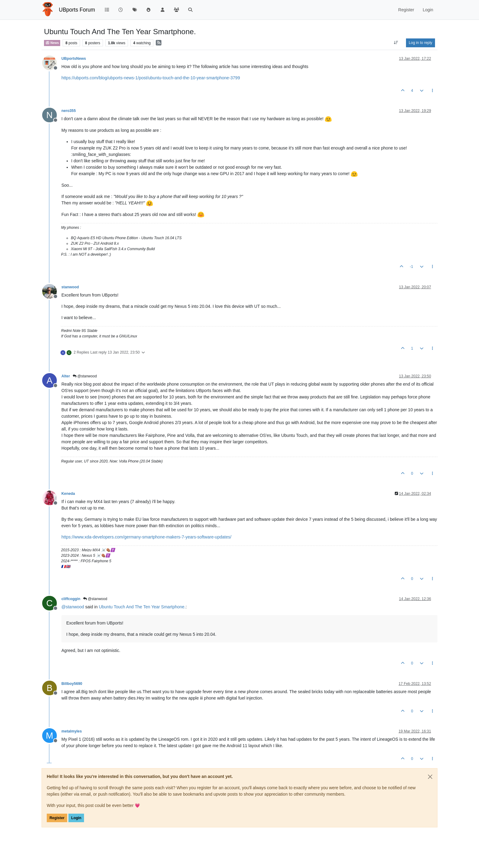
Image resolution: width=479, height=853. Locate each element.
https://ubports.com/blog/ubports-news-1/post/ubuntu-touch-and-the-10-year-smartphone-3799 (150, 77)
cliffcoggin (70, 599)
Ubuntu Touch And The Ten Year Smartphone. (142, 606)
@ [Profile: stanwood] (72, 606)
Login (76, 818)
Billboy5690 (71, 684)
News (52, 43)
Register (56, 818)
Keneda (68, 493)
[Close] (430, 776)
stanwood (70, 287)
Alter (65, 376)
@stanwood (85, 376)
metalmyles (71, 731)
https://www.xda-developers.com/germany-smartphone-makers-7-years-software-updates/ (146, 536)
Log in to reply (420, 43)
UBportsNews (73, 58)
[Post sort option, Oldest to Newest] (396, 42)
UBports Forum (77, 10)
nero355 (68, 111)
